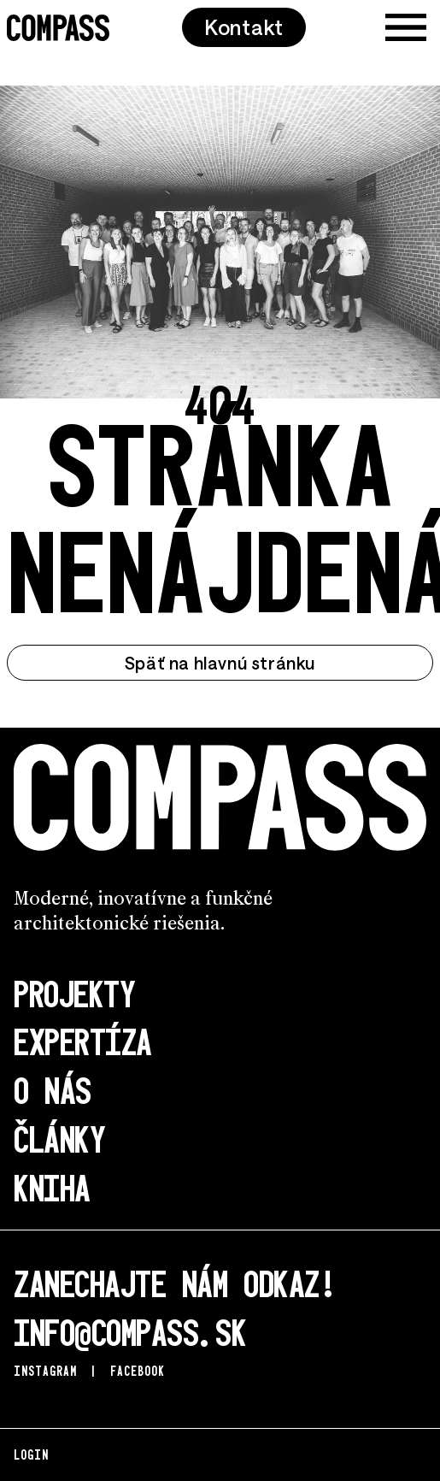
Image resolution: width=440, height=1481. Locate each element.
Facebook (137, 1370)
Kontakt (244, 27)
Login (31, 1454)
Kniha (52, 1186)
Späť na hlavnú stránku (220, 662)
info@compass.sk (130, 1330)
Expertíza (83, 1040)
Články (59, 1137)
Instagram (45, 1370)
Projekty (74, 992)
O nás (52, 1088)
